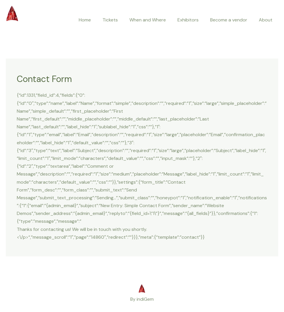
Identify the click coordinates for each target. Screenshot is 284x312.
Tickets (110, 20)
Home (85, 20)
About (265, 20)
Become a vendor (228, 20)
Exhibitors (188, 20)
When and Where (147, 20)
